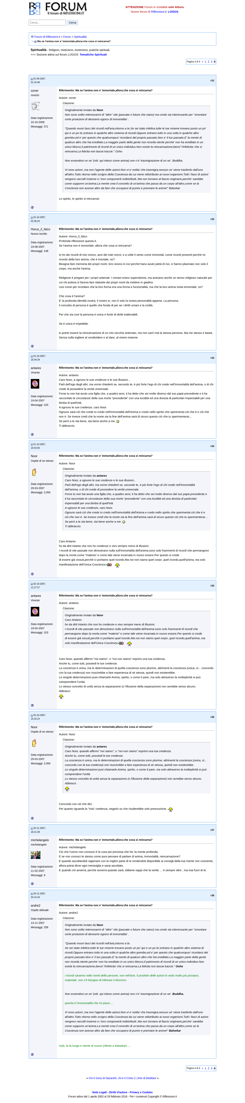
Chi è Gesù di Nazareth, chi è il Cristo (111, 1078)
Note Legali (99, 1092)
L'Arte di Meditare (146, 1078)
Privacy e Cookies (141, 1092)
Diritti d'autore (118, 1092)
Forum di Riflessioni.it (47, 36)
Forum (67, 36)
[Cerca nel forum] (47, 22)
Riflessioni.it (158, 11)
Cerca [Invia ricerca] (72, 22)
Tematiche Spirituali (93, 54)
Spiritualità (80, 36)
